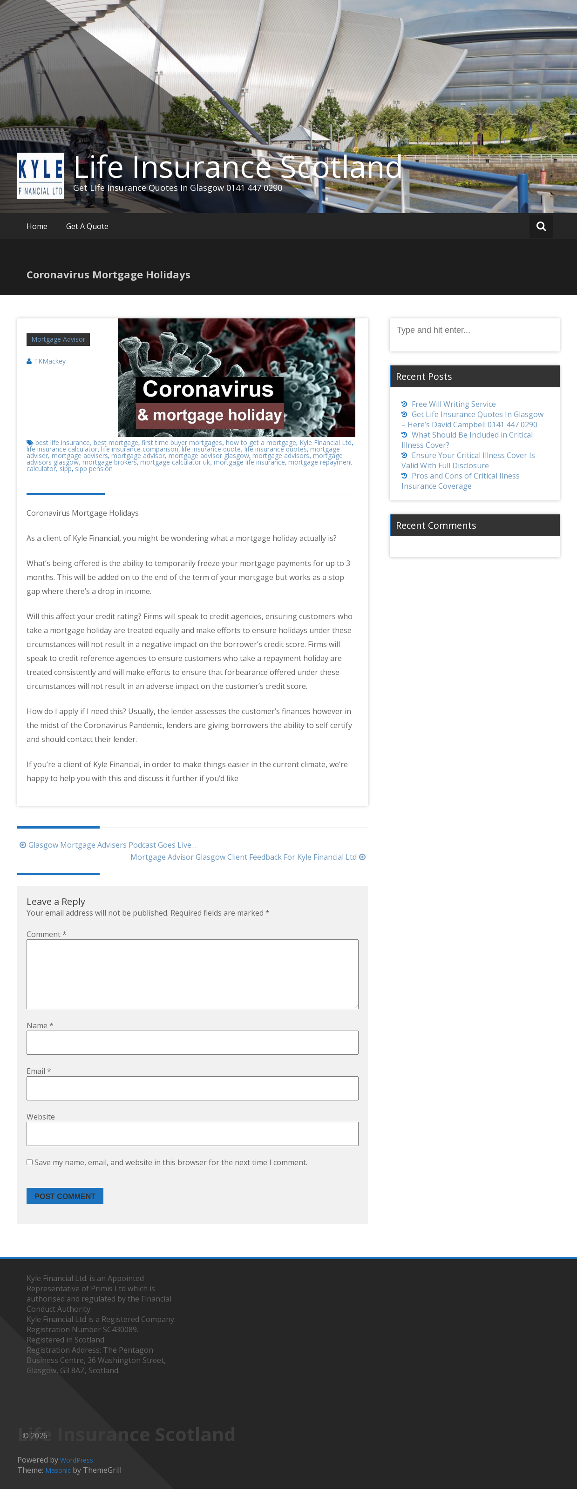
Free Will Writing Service (454, 404)
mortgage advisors (280, 455)
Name (40, 1040)
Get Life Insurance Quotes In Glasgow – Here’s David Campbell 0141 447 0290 (472, 419)
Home (37, 226)
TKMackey (50, 361)
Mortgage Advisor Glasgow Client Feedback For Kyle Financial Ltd (249, 857)
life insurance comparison (139, 449)
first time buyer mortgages (182, 442)
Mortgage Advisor (58, 339)
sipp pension (94, 468)
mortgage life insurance (249, 462)
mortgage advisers (80, 455)
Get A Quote (87, 226)
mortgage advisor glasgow (209, 455)
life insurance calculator (62, 449)
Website (41, 1131)
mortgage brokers (109, 462)
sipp (66, 468)
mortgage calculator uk (175, 462)
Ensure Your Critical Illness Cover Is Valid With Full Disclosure (468, 460)
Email (39, 1086)
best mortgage (116, 442)
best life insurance (62, 442)
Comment (47, 934)
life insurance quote (211, 449)
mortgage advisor (138, 455)
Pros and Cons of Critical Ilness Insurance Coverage (460, 481)
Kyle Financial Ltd (325, 442)
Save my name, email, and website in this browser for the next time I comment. (170, 1177)
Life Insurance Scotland (238, 166)
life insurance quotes (275, 449)
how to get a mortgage (261, 442)
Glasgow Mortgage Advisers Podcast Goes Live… (107, 845)
